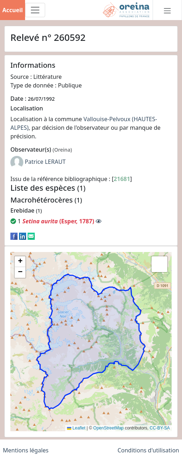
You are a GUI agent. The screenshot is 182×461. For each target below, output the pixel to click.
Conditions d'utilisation (148, 450)
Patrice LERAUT (45, 162)
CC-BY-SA (160, 428)
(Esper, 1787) (58, 221)
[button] (20, 261)
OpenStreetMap (108, 428)
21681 (122, 179)
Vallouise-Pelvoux (106, 119)
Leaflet (76, 428)
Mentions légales (26, 450)
